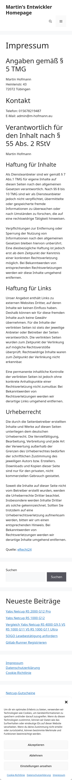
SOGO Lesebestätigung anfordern (32, 636)
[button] (66, 702)
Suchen (11, 570)
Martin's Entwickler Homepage (29, 9)
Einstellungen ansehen (36, 766)
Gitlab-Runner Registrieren (26, 642)
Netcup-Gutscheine (20, 693)
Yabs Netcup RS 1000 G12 (25, 618)
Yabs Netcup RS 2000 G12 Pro (28, 611)
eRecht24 (24, 549)
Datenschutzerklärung (39, 775)
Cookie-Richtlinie (16, 775)
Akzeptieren (36, 745)
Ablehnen (36, 755)
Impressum (59, 775)
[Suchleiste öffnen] (50, 21)
